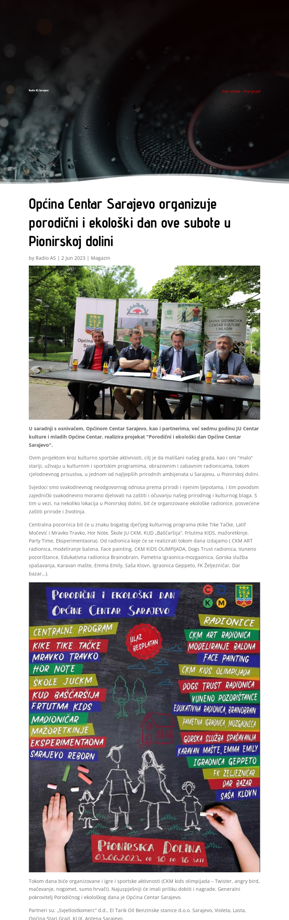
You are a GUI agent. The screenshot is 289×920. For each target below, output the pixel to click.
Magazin (100, 258)
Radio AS (46, 258)
